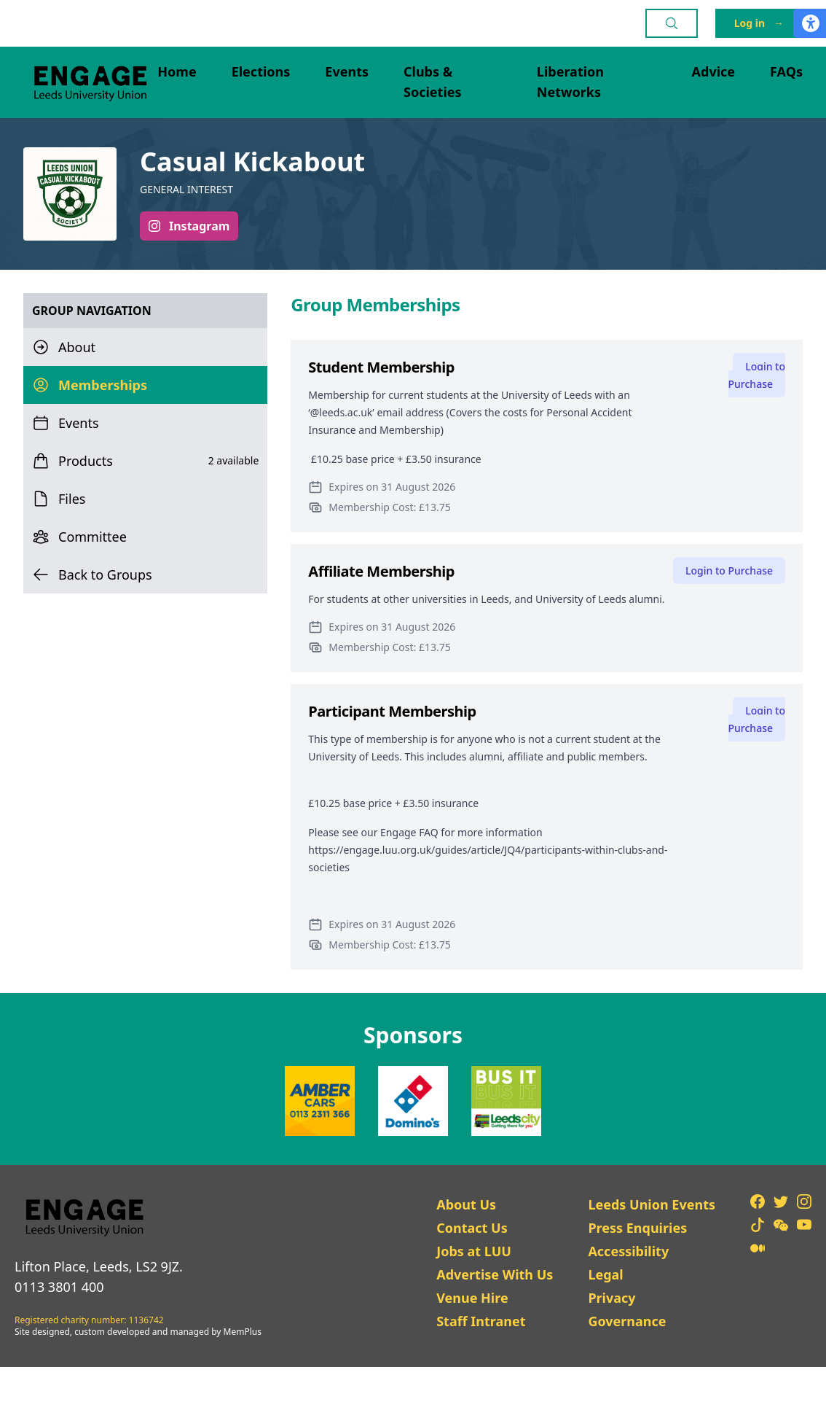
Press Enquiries (637, 1228)
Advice (714, 71)
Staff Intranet (480, 1321)
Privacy (611, 1297)
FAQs (786, 71)
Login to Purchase (756, 375)
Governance (627, 1321)
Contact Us (472, 1228)
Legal (605, 1274)
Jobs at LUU (473, 1251)
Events (347, 71)
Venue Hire (472, 1297)
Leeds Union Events (651, 1204)
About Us (466, 1204)
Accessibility (628, 1251)
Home (176, 71)
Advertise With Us (494, 1274)
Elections (261, 71)
